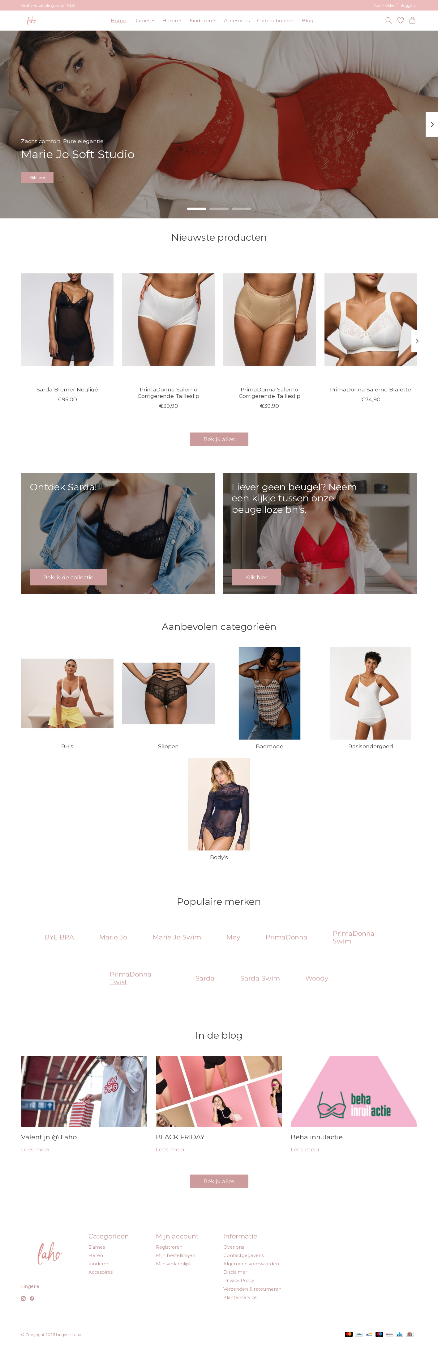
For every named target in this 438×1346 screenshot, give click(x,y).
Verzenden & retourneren (252, 1289)
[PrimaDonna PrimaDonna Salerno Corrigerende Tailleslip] (168, 319)
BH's (67, 746)
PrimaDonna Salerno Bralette (370, 389)
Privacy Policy (238, 1280)
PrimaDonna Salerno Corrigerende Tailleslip (168, 392)
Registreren (169, 1247)
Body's (219, 857)
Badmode (269, 746)
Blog (307, 20)
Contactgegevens (243, 1255)
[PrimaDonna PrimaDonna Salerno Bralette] (370, 319)
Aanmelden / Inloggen (394, 5)
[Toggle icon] (388, 20)
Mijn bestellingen (175, 1255)
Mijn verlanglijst (173, 1264)
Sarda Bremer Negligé (67, 389)
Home (118, 20)
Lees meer (35, 1149)
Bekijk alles (219, 439)
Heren (95, 1255)
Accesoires (237, 20)
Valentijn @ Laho (49, 1137)
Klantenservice (240, 1297)
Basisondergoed (370, 746)
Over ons (233, 1247)
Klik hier (46, 174)
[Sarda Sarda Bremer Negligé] (67, 319)
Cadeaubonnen (275, 20)
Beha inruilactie (317, 1137)
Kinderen (99, 1264)
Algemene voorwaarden (251, 1264)
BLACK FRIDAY (180, 1137)
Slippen (168, 746)
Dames (96, 1247)
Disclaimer (235, 1272)
